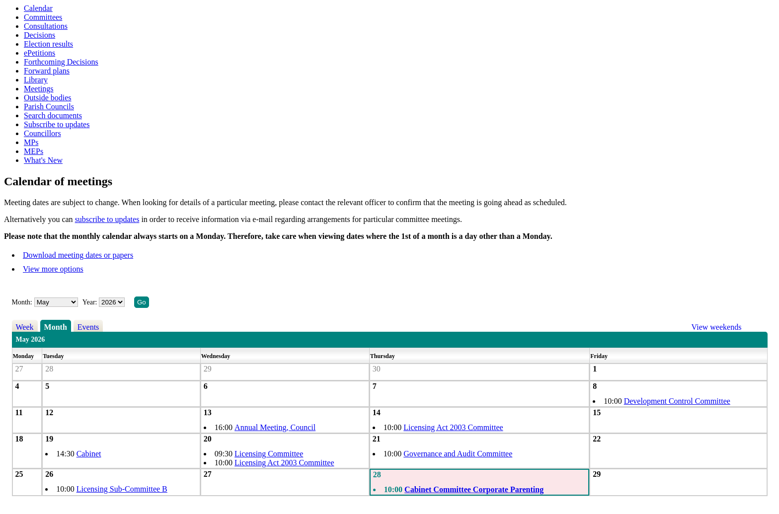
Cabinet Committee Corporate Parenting (474, 489)
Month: (22, 302)
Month (55, 327)
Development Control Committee (677, 401)
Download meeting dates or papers (78, 255)
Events (88, 327)
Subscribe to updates (56, 124)
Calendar (38, 8)
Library (36, 79)
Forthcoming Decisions (61, 62)
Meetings (39, 88)
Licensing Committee (268, 453)
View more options (53, 269)
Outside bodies (48, 97)
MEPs (33, 151)
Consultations (46, 26)
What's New (43, 160)
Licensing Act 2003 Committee (453, 427)
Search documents (53, 115)
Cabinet (89, 453)
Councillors (42, 133)
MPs (31, 142)
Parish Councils (49, 106)
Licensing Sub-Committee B (122, 489)
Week (25, 327)
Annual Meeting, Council (274, 427)
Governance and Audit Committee (457, 453)
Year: (90, 302)
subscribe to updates (107, 219)
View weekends (717, 327)
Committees (43, 17)
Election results (48, 44)
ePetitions (39, 53)
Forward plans (47, 71)
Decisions (39, 35)
